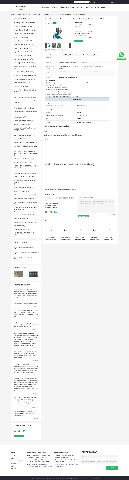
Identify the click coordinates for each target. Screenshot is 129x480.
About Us (54, 8)
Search (92, 2)
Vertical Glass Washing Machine (24, 34)
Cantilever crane (19, 117)
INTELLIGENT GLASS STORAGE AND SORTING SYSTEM (25, 167)
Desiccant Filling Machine (30, 14)
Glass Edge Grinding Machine (23, 63)
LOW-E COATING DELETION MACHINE (26, 146)
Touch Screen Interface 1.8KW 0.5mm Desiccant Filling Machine (109, 238)
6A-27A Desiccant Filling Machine (27, 258)
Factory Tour (64, 8)
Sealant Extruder (19, 37)
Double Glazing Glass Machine (23, 30)
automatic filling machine (71, 189)
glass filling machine (52, 189)
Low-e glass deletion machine (23, 135)
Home (38, 8)
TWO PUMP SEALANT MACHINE (24, 173)
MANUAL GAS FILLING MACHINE (24, 142)
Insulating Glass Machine (21, 26)
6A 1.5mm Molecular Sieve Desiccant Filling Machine (94, 238)
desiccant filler (61, 189)
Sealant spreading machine (22, 121)
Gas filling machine (20, 86)
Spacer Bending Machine (21, 41)
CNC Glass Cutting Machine (22, 72)
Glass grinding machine (21, 139)
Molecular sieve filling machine (23, 108)
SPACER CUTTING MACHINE (23, 159)
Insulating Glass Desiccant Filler (26, 247)
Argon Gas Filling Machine (22, 52)
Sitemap (13, 468)
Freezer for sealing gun (21, 124)
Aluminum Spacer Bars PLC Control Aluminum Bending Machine (65, 456)
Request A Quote (104, 2)
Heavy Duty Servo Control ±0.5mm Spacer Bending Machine (66, 460)
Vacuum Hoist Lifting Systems (23, 55)
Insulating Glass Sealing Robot (23, 75)
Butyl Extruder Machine (21, 48)
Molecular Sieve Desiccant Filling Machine (29, 252)
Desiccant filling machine (21, 229)
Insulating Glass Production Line (24, 23)
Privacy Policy (34, 478)
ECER (98, 478)
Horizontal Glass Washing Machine (25, 66)
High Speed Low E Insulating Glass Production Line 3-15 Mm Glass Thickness (40, 465)
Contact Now (78, 41)
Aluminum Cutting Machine (22, 59)
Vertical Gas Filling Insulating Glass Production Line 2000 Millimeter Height (39, 460)
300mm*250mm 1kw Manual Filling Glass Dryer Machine (80, 238)
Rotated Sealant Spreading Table (24, 97)
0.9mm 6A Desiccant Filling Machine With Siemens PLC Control (51, 238)
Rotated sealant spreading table (24, 195)
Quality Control (76, 8)
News (97, 8)
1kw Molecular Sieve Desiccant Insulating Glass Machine (65, 238)
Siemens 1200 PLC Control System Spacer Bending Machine (66, 465)
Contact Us (89, 8)
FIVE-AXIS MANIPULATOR (22, 162)
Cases (103, 8)
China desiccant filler (43, 478)
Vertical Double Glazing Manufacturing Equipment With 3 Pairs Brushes (39, 456)
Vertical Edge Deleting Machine (23, 79)
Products (45, 8)
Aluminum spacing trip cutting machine (26, 112)
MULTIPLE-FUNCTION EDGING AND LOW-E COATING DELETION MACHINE (26, 152)
